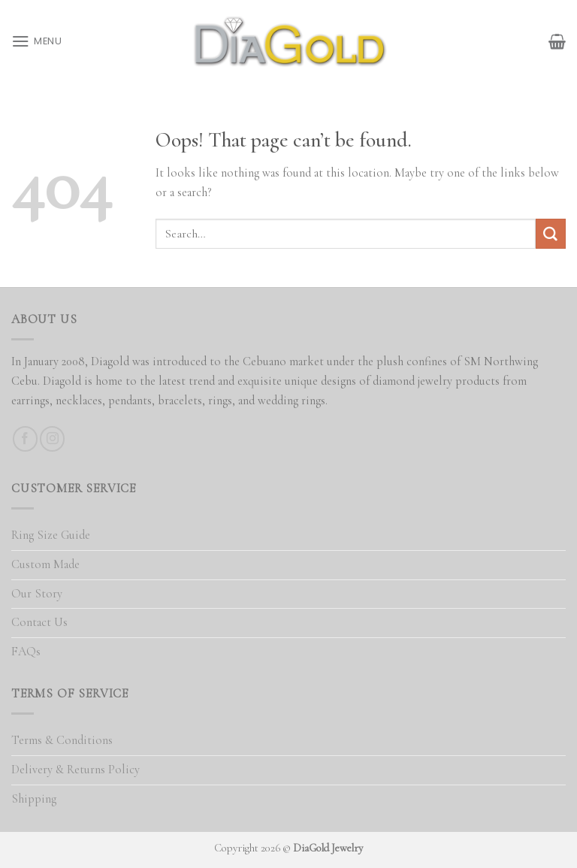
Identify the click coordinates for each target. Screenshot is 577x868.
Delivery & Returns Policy (75, 769)
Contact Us (39, 622)
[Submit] (551, 234)
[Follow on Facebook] (25, 438)
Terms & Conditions (62, 740)
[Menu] (36, 41)
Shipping (33, 798)
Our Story (36, 593)
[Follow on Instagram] (52, 438)
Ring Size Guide (50, 535)
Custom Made (45, 564)
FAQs (26, 651)
